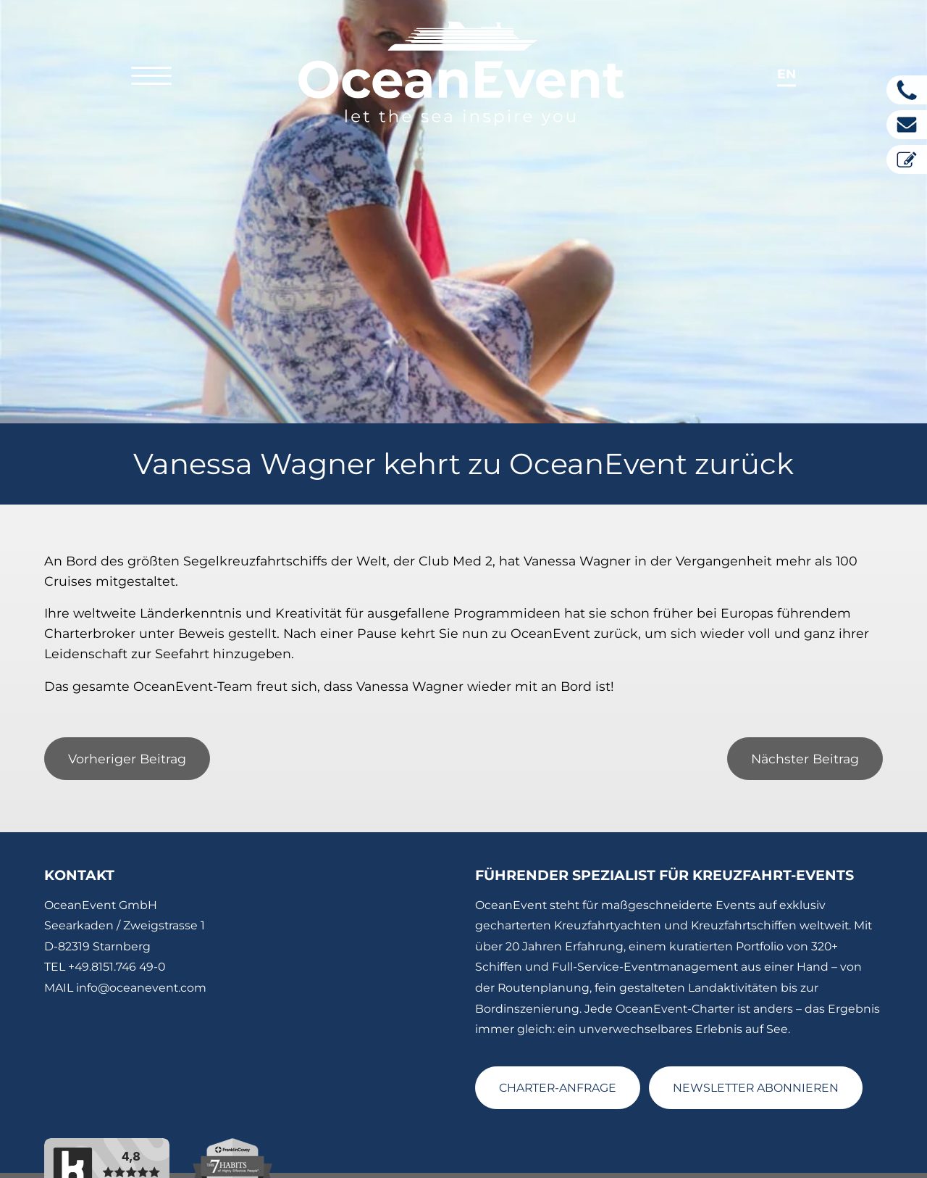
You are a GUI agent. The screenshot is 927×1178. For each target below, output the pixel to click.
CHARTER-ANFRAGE (557, 1051)
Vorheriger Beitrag (127, 722)
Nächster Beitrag (805, 722)
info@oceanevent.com (141, 951)
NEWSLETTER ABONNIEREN (756, 1051)
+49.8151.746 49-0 (116, 930)
